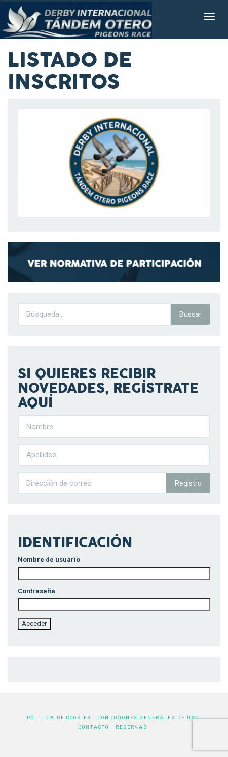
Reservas (131, 727)
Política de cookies (59, 717)
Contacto (94, 727)
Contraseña (36, 591)
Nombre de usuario (49, 559)
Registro (188, 483)
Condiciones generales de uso (148, 717)
